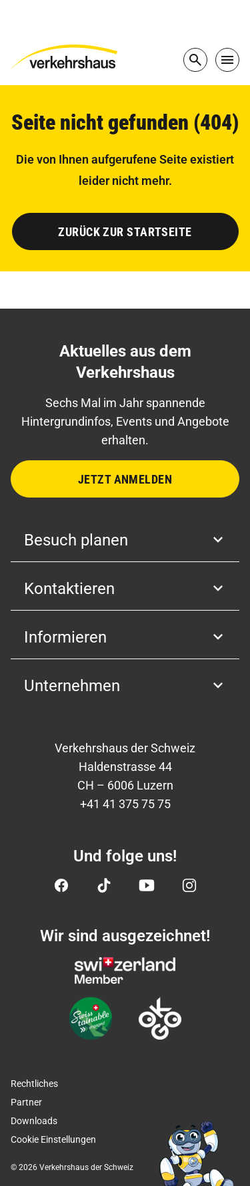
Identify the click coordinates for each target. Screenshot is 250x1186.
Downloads (34, 1120)
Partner (26, 1102)
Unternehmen (125, 685)
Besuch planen (125, 540)
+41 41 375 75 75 (125, 804)
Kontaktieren (125, 588)
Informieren (125, 637)
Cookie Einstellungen (53, 1139)
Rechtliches (34, 1083)
